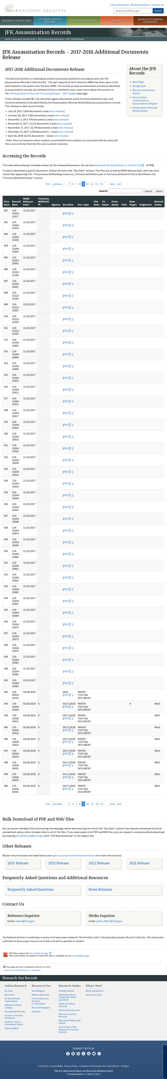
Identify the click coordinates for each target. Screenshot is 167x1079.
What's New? (94, 985)
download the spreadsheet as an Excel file (118, 165)
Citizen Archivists (119, 4)
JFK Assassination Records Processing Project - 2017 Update (42, 93)
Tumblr (83, 1054)
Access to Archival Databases (14, 1016)
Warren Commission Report (143, 91)
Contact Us (157, 4)
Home (8, 39)
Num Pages (133, 203)
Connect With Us (83, 1048)
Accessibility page (80, 955)
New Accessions (94, 994)
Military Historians (40, 994)
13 (101, 184)
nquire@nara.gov (25, 921)
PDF (66, 213)
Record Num (16, 203)
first (48, 184)
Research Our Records (16, 20)
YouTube (89, 1054)
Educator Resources (83, 20)
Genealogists (38, 990)
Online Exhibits (12, 1028)
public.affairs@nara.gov (109, 921)
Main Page (138, 81)
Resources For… (42, 985)
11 (92, 184)
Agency (56, 204)
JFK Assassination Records (50, 39)
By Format (10, 994)
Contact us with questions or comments (21, 970)
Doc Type (83, 204)
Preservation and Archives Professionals (40, 1001)
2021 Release (139, 863)
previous (57, 184)
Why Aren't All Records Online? (70, 1021)
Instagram (78, 1054)
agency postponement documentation (74, 855)
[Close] (163, 1049)
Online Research (16, 985)
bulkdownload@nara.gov (30, 835)
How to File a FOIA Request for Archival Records (69, 1029)
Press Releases (100, 889)
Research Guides (70, 985)
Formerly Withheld (43, 201)
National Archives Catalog (13, 1006)
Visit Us (116, 20)
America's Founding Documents (150, 21)
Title (124, 204)
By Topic (9, 990)
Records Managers (41, 1007)
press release (56, 111)
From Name (115, 203)
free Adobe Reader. (40, 953)
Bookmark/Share (140, 4)
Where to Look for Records (67, 1015)
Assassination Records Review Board (144, 109)
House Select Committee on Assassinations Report (145, 100)
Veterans (36, 1011)
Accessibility (56, 1066)
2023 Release (58, 863)
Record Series (158, 203)
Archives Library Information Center (14, 1023)
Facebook (68, 1054)
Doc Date (68, 204)
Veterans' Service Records (50, 21)
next (112, 184)
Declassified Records (69, 1010)
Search (158, 10)
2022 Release (99, 863)
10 (87, 184)
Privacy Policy (71, 1066)
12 (97, 184)
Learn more (138, 1073)
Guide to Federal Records (67, 1005)
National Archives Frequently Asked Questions (67, 997)
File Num (96, 203)
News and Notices (95, 990)
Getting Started (66, 990)
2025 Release (18, 863)
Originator (145, 204)
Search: (103, 190)
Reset (159, 191)
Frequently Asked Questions (31, 889)
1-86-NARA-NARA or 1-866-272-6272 (83, 1074)
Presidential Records (15, 1011)
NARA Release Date (28, 201)
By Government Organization (12, 1000)
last (119, 184)
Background (139, 86)
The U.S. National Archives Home (35, 8)
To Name (105, 203)
